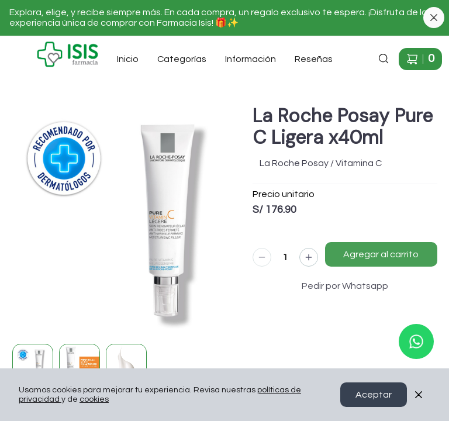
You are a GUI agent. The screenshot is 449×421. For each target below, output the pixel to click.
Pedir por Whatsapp (345, 286)
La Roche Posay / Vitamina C (321, 163)
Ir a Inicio (25, 46)
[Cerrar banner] (433, 17)
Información (250, 59)
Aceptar (373, 394)
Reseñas (314, 59)
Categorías (181, 59)
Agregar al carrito (381, 254)
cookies (94, 399)
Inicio (128, 59)
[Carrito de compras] (420, 59)
